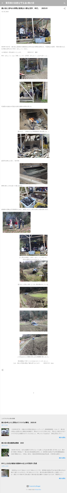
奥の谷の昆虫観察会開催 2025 (12, 443)
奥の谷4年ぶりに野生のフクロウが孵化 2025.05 (18, 422)
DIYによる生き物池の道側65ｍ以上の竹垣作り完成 (19, 463)
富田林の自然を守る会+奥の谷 (20, 3)
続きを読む (62, 437)
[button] (65, 8)
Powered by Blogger (33, 486)
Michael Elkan (38, 489)
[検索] (65, 3)
